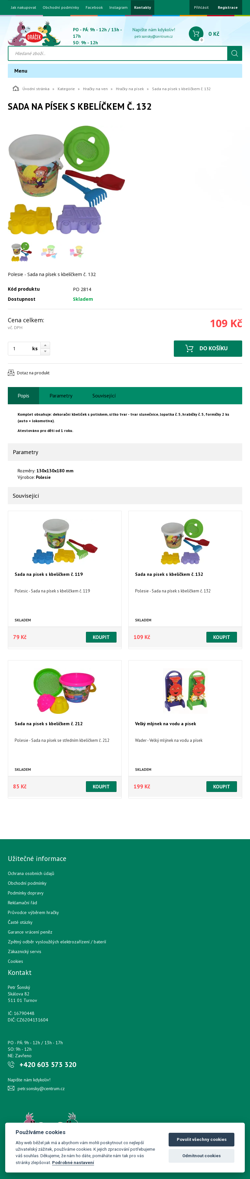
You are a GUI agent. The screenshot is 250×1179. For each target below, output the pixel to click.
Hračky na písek (130, 88)
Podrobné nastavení (73, 1162)
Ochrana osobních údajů (31, 873)
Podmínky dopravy (26, 893)
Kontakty (142, 7)
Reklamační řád (22, 903)
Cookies (15, 961)
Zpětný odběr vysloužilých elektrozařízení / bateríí (57, 942)
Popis (23, 395)
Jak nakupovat (23, 7)
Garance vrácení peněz (30, 932)
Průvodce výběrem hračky (33, 912)
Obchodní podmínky (61, 7)
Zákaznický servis (24, 951)
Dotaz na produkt (33, 373)
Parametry (60, 395)
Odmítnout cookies (201, 1155)
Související (104, 395)
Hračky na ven (95, 88)
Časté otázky (20, 922)
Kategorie (66, 88)
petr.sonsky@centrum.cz (153, 36)
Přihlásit (201, 7)
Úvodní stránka (31, 88)
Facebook (94, 7)
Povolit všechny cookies (202, 1139)
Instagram (118, 7)
